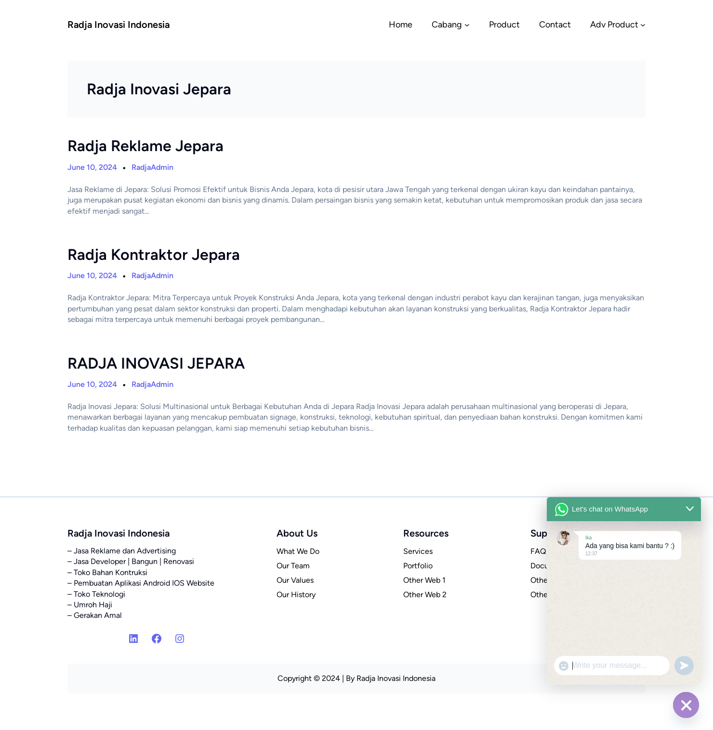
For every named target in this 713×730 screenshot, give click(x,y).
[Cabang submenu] (467, 24)
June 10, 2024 (92, 167)
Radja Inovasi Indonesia (118, 24)
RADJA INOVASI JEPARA (156, 363)
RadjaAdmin (152, 167)
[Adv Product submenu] (643, 24)
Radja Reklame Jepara (145, 146)
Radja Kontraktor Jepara (153, 254)
